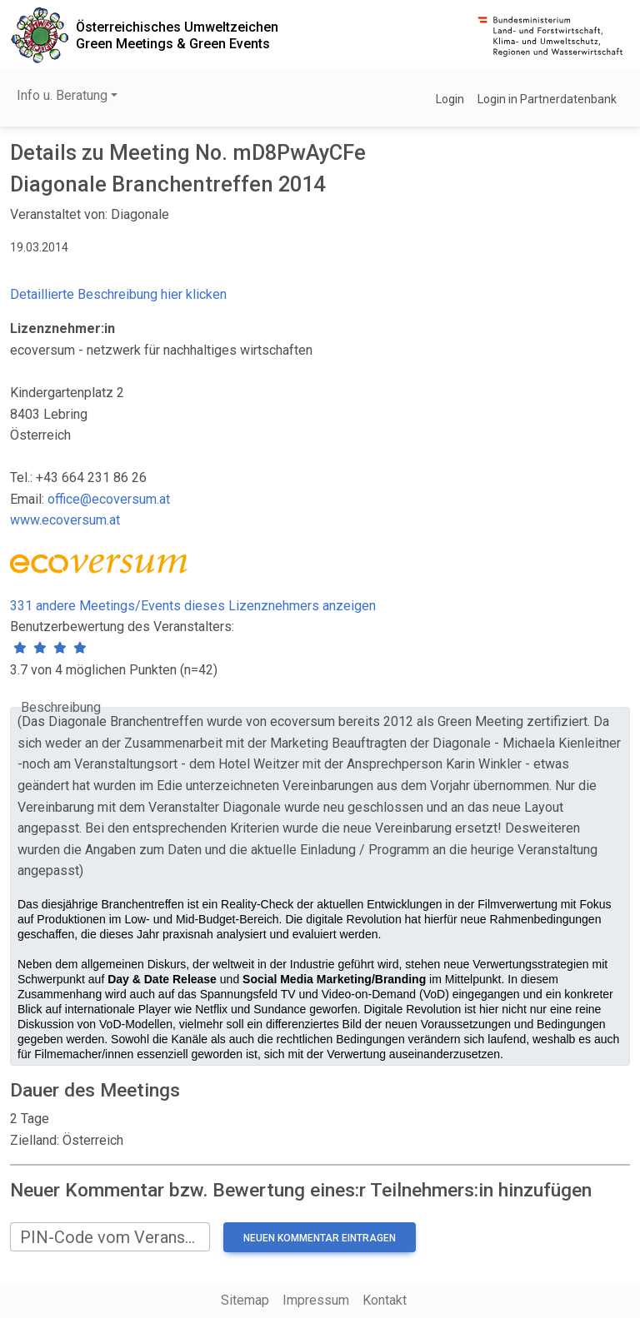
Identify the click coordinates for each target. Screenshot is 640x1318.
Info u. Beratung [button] (62, 95)
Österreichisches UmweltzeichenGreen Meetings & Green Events (177, 35)
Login (450, 99)
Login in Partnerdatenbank (547, 99)
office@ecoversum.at (109, 499)
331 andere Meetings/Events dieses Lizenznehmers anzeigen (193, 606)
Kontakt (384, 1300)
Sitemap (245, 1300)
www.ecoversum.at (65, 520)
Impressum (315, 1300)
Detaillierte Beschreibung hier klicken (118, 294)
